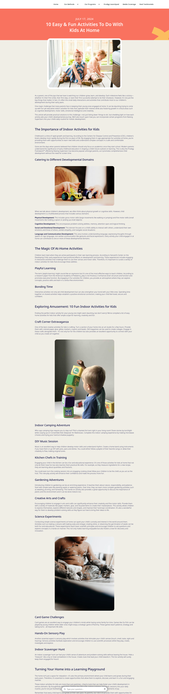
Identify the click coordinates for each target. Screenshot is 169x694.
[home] (14, 4)
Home (56, 4)
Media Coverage (129, 4)
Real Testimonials (146, 4)
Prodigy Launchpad (111, 4)
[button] (70, 4)
